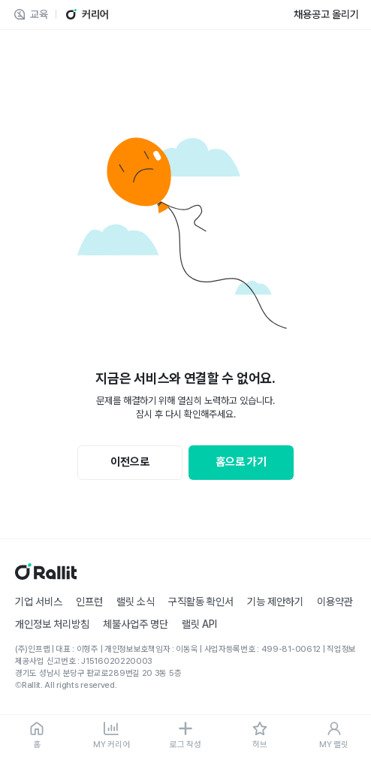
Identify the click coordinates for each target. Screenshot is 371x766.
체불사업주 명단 (135, 624)
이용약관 (335, 602)
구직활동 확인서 (201, 602)
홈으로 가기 (241, 462)
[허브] (259, 736)
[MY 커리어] (111, 736)
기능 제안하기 (275, 602)
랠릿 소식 (135, 602)
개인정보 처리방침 (52, 624)
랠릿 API (199, 624)
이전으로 (129, 462)
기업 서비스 (38, 602)
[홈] (37, 736)
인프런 (89, 602)
